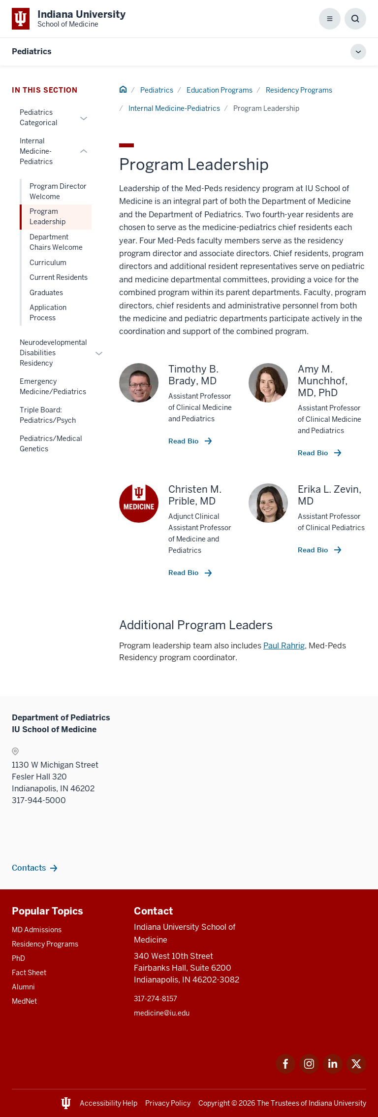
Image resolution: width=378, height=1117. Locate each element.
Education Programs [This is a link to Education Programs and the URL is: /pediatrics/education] (219, 90)
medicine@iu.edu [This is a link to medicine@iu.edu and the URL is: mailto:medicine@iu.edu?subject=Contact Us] (161, 1013)
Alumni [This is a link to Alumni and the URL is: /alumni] (23, 986)
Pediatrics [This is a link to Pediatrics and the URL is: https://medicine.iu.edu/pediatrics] (32, 51)
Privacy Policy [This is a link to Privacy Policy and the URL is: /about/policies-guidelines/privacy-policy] (167, 1103)
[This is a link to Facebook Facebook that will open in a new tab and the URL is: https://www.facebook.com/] (285, 1071)
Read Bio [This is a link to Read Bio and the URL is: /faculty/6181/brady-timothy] (184, 441)
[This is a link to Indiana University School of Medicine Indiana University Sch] (69, 19)
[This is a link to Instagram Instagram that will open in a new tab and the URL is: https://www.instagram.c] (309, 1071)
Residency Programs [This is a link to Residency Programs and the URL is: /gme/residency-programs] (45, 944)
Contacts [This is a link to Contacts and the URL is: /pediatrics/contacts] (29, 868)
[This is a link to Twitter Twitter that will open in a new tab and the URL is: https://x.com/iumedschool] (356, 1071)
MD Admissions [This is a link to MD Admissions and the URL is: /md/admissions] (37, 929)
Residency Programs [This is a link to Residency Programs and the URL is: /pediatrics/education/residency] (299, 90)
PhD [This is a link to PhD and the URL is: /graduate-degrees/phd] (18, 958)
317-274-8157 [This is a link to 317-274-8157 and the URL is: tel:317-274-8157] (155, 998)
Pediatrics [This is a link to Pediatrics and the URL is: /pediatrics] (156, 90)
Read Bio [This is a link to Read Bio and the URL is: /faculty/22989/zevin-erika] (314, 549)
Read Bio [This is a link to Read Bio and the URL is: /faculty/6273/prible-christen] (184, 572)
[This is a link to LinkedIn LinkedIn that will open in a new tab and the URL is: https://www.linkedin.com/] (333, 1071)
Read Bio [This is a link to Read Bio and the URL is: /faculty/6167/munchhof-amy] (314, 452)
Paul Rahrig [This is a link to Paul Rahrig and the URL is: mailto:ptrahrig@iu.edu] (284, 646)
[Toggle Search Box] (355, 19)
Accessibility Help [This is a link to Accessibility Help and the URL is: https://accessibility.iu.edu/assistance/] (108, 1103)
